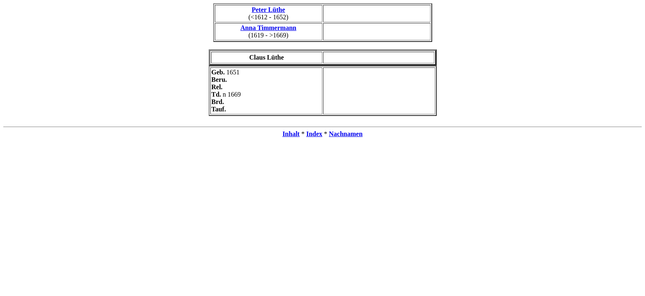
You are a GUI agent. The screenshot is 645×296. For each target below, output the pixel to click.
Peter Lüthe (268, 9)
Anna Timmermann (268, 27)
